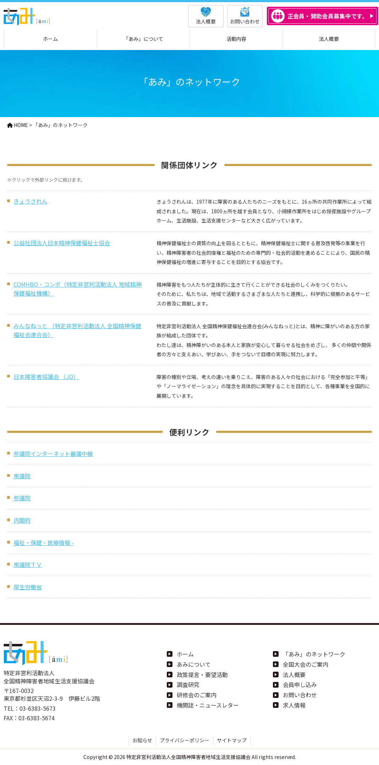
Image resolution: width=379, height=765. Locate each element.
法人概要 (294, 674)
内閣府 (22, 520)
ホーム (185, 654)
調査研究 (188, 684)
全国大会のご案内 (305, 664)
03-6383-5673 (38, 708)
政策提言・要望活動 (202, 674)
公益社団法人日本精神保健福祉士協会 (61, 242)
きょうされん (30, 201)
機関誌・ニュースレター (208, 705)
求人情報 (294, 705)
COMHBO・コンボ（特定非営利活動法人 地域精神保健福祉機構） (77, 289)
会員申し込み (300, 684)
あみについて (194, 664)
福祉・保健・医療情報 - (43, 542)
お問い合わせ (300, 694)
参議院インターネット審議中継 (53, 453)
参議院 (22, 498)
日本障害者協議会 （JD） (46, 376)
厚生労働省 (27, 587)
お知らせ (142, 740)
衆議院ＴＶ (27, 564)
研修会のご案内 (196, 694)
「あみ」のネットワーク (314, 654)
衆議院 (22, 476)
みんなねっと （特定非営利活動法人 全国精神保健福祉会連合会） (77, 330)
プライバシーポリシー (184, 740)
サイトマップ (232, 740)
